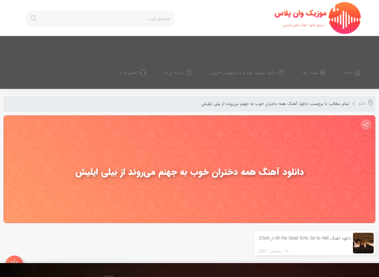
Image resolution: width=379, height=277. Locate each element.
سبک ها (320, 45)
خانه (359, 45)
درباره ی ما (184, 45)
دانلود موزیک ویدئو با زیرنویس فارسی (253, 45)
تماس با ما (139, 45)
